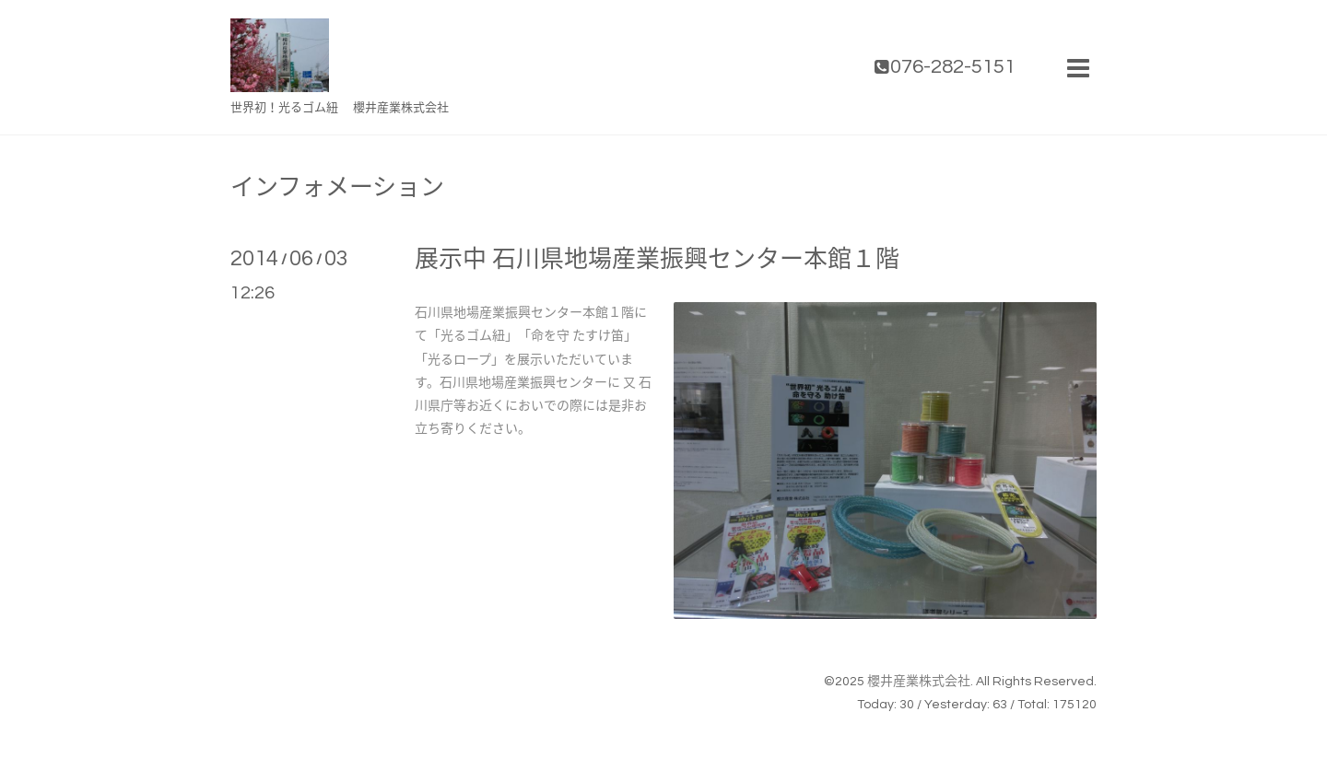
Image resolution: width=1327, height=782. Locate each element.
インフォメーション (337, 188)
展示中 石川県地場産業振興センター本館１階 (657, 260)
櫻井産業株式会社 (918, 681)
